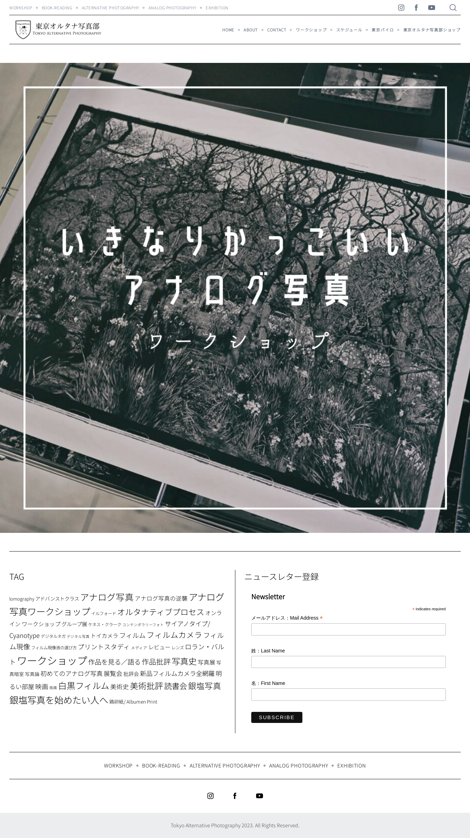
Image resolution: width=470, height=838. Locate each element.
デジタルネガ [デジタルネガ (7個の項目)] (53, 636)
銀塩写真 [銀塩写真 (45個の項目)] (204, 685)
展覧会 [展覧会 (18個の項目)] (113, 673)
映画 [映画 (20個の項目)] (41, 686)
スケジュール (349, 29)
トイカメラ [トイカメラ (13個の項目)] (104, 635)
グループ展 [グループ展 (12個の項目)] (74, 624)
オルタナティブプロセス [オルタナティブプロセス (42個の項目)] (160, 612)
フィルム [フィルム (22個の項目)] (132, 635)
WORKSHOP (20, 7)
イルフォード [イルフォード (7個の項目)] (103, 613)
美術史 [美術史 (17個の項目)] (119, 686)
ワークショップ (311, 29)
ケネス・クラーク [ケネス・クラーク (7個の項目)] (104, 624)
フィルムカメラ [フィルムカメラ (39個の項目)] (174, 634)
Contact (276, 29)
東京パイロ (383, 29)
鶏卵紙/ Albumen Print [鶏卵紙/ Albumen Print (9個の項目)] (133, 701)
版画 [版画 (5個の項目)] (53, 687)
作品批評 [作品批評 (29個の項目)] (156, 661)
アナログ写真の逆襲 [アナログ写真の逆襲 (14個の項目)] (161, 598)
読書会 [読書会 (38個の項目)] (175, 685)
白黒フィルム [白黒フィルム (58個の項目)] (83, 685)
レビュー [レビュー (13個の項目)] (159, 647)
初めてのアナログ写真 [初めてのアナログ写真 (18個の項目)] (71, 673)
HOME (228, 29)
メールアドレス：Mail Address (287, 618)
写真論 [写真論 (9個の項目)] (32, 673)
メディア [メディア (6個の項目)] (139, 647)
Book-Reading (57, 7)
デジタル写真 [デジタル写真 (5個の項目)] (78, 636)
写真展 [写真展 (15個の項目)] (206, 662)
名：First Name (268, 683)
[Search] (453, 7)
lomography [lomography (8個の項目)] (21, 598)
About (251, 29)
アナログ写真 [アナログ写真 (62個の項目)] (107, 596)
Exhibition (217, 7)
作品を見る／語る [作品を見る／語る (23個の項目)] (114, 662)
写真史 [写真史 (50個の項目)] (184, 661)
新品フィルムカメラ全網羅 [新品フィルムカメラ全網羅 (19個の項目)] (177, 673)
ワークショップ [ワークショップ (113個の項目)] (52, 660)
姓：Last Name (268, 650)
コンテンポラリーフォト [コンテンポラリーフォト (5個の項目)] (143, 624)
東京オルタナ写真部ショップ (432, 29)
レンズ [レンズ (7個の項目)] (177, 647)
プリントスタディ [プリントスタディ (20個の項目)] (104, 646)
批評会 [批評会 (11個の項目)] (131, 673)
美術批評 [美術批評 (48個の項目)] (146, 685)
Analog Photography (172, 7)
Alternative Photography (110, 7)
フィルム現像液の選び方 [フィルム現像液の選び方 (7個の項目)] (54, 647)
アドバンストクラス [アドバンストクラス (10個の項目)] (57, 598)
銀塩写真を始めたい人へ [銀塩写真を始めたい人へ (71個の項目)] (58, 699)
